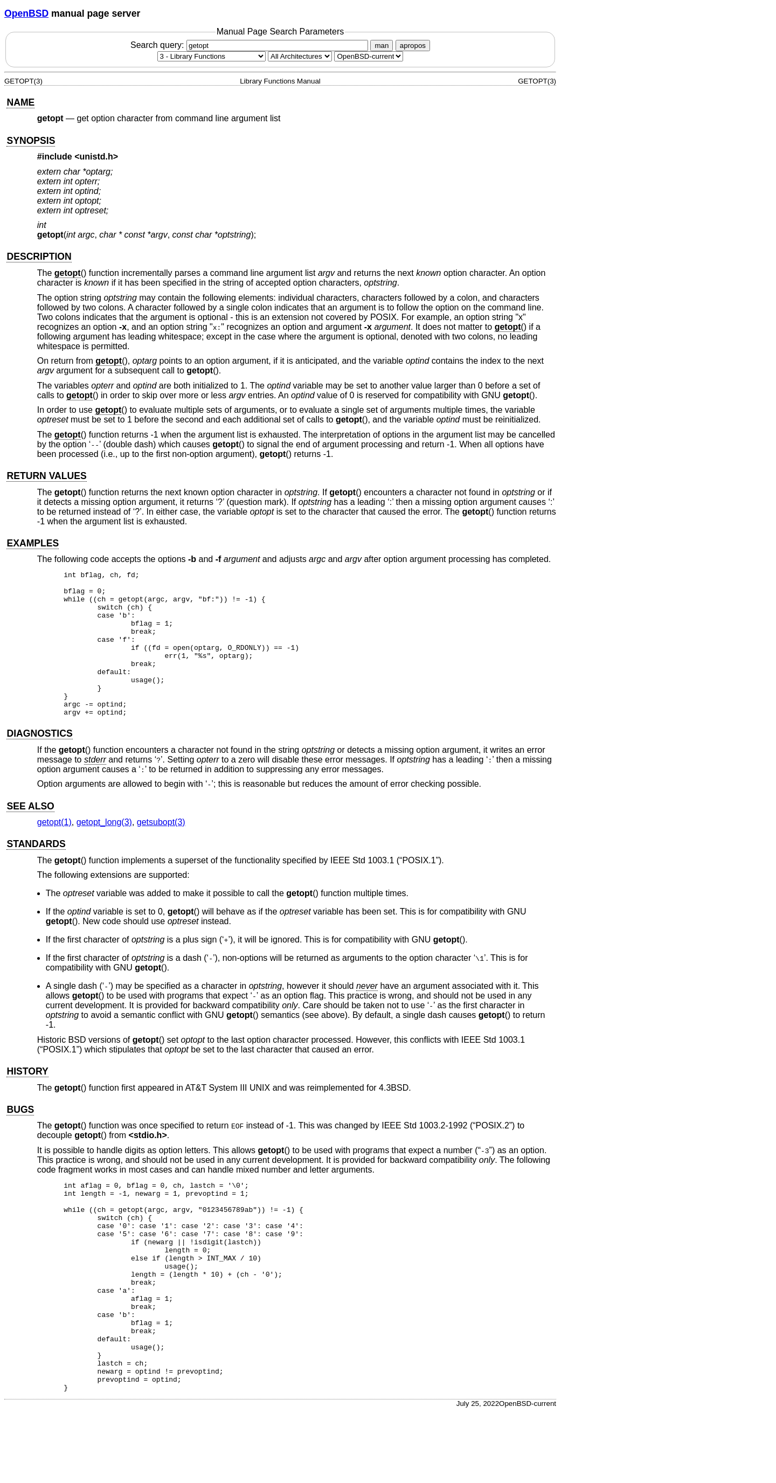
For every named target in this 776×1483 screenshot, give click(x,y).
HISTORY (27, 1100)
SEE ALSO (30, 835)
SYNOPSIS (30, 140)
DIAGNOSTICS (39, 762)
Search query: (250, 45)
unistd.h (96, 156)
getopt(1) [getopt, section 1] (54, 851)
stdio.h (148, 1164)
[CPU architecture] (300, 56)
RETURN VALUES (46, 475)
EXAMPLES (32, 543)
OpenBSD (26, 13)
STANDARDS (35, 873)
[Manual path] (368, 56)
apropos (413, 45)
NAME (20, 102)
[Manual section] (211, 56)
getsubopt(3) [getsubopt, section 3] (161, 851)
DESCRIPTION (38, 256)
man (382, 45)
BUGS (20, 1138)
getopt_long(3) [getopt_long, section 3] (104, 851)
